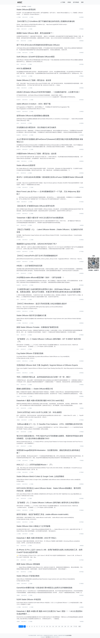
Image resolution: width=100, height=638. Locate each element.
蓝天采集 (48, 637)
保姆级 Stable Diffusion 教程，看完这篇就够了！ (35, 33)
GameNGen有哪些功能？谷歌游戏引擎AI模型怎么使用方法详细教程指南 (44, 588)
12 (53, 626)
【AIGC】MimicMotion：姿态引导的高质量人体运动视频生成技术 (42, 304)
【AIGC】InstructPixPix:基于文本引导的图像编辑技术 (37, 256)
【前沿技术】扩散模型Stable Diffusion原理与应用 (36, 206)
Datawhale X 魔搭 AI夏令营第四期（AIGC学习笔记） (37, 538)
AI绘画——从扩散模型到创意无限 (29, 266)
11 (50, 626)
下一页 (75, 626)
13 (56, 626)
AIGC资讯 (24, 6)
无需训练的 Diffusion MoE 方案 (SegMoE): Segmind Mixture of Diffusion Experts (47, 365)
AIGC (18, 40)
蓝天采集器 (76, 2)
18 (71, 626)
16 (65, 626)
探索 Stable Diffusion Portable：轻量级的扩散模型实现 (37, 327)
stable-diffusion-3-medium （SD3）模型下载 (34, 104)
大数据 (69, 2)
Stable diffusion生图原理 (26, 165)
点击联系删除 (69, 635)
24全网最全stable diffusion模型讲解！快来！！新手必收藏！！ (40, 277)
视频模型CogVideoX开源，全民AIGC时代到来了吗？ (37, 244)
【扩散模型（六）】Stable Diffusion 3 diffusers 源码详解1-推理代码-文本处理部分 (48, 503)
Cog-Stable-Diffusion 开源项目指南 (30, 353)
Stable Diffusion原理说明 (26, 9)
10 (47, 626)
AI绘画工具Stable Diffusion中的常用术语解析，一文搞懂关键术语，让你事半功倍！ (48, 92)
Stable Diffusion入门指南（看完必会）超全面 (34, 80)
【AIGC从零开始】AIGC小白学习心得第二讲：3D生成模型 (39, 412)
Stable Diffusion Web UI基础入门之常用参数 (33, 526)
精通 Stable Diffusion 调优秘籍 (28, 564)
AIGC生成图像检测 (24, 68)
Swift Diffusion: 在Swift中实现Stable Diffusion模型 (36, 57)
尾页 (80, 626)
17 (68, 626)
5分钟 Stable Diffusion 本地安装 (29, 599)
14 (59, 626)
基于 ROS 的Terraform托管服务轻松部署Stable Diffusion (38, 45)
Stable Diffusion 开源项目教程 (28, 576)
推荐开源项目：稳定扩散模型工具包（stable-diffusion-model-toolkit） (43, 514)
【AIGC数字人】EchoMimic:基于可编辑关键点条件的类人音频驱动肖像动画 (46, 21)
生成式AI (19, 99)
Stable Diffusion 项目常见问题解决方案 (31, 315)
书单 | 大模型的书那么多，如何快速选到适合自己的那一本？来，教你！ (44, 377)
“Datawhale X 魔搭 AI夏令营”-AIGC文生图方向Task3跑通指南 (40, 218)
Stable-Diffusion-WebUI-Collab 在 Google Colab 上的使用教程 (40, 476)
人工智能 (62, 2)
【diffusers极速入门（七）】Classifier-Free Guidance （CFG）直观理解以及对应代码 (50, 424)
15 (62, 626)
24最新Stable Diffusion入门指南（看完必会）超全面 (36, 154)
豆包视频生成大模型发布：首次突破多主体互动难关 (36, 127)
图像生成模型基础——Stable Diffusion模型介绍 (35, 389)
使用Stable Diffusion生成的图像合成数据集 (33, 116)
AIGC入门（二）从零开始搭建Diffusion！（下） (35, 465)
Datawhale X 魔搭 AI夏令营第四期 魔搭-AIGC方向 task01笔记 (40, 400)
